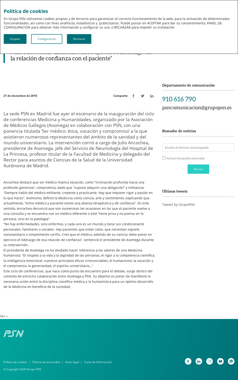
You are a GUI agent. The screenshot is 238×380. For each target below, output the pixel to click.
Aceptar (15, 39)
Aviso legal (72, 362)
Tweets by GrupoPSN (178, 204)
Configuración (47, 39)
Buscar (198, 169)
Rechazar (79, 39)
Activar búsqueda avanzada (185, 158)
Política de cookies (15, 362)
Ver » (4, 316)
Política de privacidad (46, 362)
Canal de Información (98, 362)
